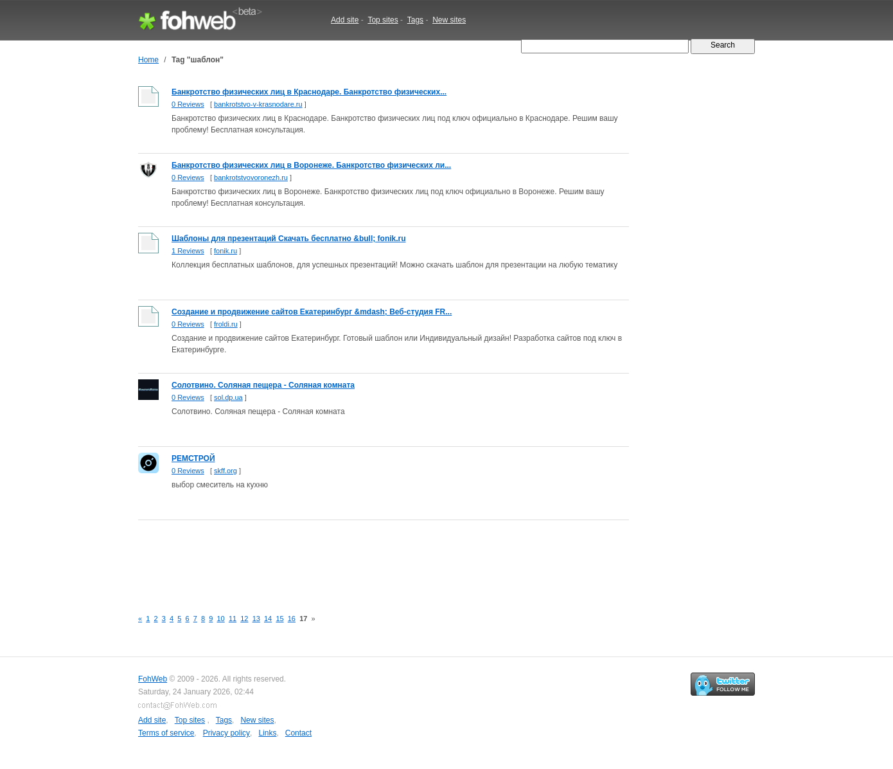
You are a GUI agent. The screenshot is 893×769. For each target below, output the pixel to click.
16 (292, 618)
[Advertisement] (372, 557)
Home (148, 59)
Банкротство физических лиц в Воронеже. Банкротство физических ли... (311, 165)
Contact (298, 732)
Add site (344, 19)
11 (232, 618)
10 (221, 618)
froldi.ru (226, 324)
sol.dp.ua (228, 397)
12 (244, 618)
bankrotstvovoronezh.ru (251, 177)
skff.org (225, 471)
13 (256, 618)
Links (267, 732)
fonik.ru (225, 251)
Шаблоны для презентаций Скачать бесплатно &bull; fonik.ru (289, 238)
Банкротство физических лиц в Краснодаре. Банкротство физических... (309, 91)
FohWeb (152, 678)
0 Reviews (188, 104)
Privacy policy (226, 732)
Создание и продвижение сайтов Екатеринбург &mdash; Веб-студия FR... (312, 311)
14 (268, 618)
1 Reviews (188, 251)
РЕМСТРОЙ (193, 458)
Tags (415, 19)
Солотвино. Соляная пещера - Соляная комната (263, 385)
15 (279, 618)
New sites (449, 19)
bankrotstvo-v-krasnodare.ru (258, 104)
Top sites (382, 19)
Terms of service (166, 732)
